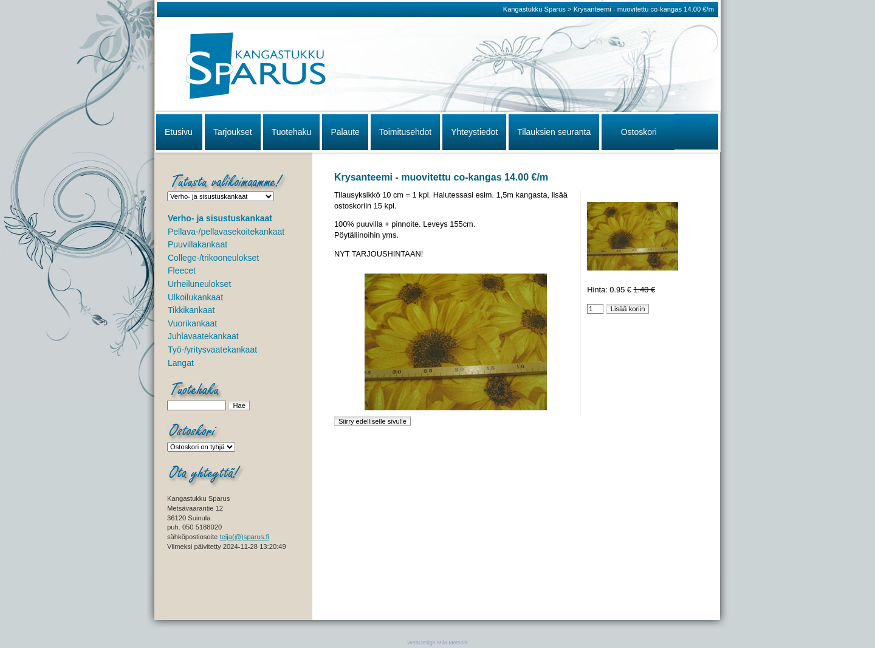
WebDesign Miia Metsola (437, 642)
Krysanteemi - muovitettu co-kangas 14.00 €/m (644, 9)
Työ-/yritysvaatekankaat (212, 349)
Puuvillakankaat (197, 244)
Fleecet (182, 270)
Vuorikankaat (192, 323)
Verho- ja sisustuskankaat (220, 218)
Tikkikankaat (191, 310)
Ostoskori (639, 132)
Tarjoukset (232, 132)
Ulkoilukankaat (195, 297)
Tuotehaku (292, 132)
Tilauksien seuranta (554, 132)
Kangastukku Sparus (534, 9)
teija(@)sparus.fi (244, 536)
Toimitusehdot (405, 132)
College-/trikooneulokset (213, 258)
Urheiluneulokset (199, 284)
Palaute (345, 132)
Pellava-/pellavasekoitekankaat (226, 231)
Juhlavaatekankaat (203, 336)
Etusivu (179, 132)
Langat (181, 363)
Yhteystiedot (474, 132)
